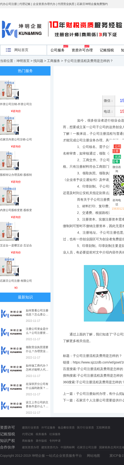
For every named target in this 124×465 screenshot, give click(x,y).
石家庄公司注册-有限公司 (16, 280)
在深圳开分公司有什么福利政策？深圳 (37, 388)
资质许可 (7, 427)
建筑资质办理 (30, 447)
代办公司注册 (8, 4)
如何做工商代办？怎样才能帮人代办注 (37, 369)
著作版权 (41, 440)
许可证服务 (48, 427)
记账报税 (107, 50)
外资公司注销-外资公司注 (16, 104)
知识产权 (7, 441)
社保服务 (55, 434)
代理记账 (27, 434)
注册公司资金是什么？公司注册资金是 (37, 333)
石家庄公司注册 (87, 447)
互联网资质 (103, 427)
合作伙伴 (7, 447)
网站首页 (21, 50)
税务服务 (41, 434)
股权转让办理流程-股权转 (16, 174)
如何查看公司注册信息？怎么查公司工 (37, 314)
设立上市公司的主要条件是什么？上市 (37, 406)
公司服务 (57, 50)
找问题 (38, 61)
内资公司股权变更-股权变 (16, 210)
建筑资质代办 (49, 447)
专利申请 (55, 440)
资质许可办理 (82, 50)
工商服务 (53, 61)
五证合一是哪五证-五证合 (16, 245)
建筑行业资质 (30, 427)
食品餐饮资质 (66, 427)
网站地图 (93, 455)
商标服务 (27, 440)
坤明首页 (23, 61)
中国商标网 (68, 447)
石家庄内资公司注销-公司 (16, 139)
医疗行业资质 (85, 427)
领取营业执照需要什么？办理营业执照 (37, 351)
